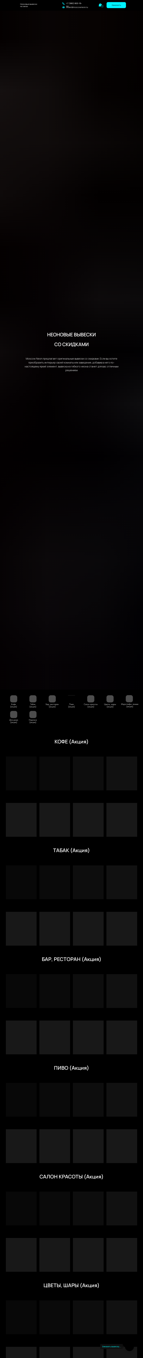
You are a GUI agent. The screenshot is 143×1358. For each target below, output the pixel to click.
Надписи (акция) (33, 721)
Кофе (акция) (13, 705)
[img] (93, 5)
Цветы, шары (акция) (110, 705)
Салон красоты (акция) (91, 705)
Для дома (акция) (13, 721)
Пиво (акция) (71, 705)
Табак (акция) (32, 705)
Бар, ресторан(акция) (52, 705)
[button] (63, 3)
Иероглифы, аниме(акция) (129, 705)
